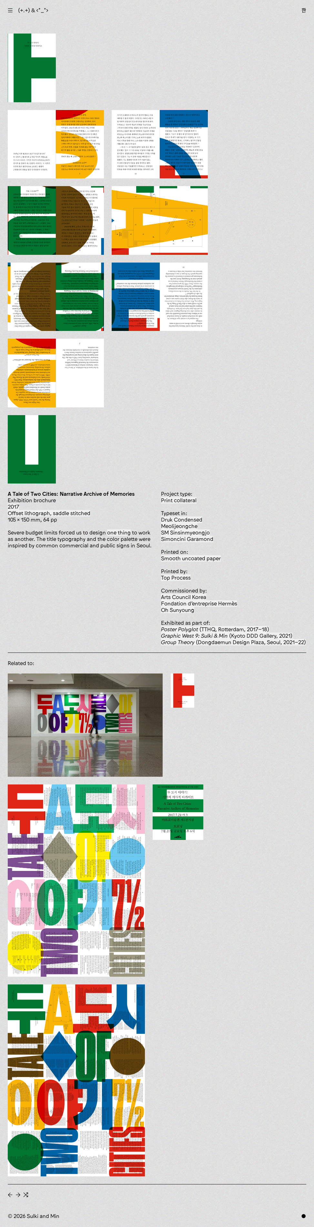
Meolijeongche (179, 526)
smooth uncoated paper (191, 558)
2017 (13, 507)
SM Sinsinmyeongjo (185, 532)
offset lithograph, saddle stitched (49, 513)
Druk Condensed (181, 519)
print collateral (179, 500)
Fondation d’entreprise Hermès (199, 603)
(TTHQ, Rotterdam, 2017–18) (215, 629)
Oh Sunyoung (177, 610)
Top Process (176, 577)
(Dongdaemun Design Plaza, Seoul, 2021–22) (233, 642)
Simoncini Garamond (187, 539)
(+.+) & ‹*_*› (33, 10)
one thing (119, 532)
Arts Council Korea (183, 597)
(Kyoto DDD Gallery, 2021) (226, 636)
